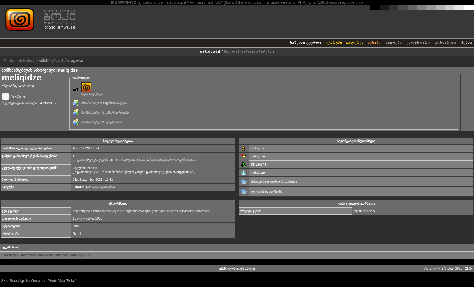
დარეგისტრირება (256, 51)
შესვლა (230, 51)
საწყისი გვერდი (305, 42)
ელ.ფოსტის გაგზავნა (266, 191)
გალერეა (355, 42)
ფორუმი (334, 42)
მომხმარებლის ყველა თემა (101, 122)
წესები (374, 42)
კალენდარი (418, 42)
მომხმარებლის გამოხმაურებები (105, 112)
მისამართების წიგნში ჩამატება (104, 103)
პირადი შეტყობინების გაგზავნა (274, 181)
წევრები (394, 42)
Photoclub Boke (18, 60)
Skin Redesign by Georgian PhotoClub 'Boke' (38, 281)
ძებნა (466, 42)
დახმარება (445, 42)
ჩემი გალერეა (92, 92)
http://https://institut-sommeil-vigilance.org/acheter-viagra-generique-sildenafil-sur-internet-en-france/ (141, 211)
